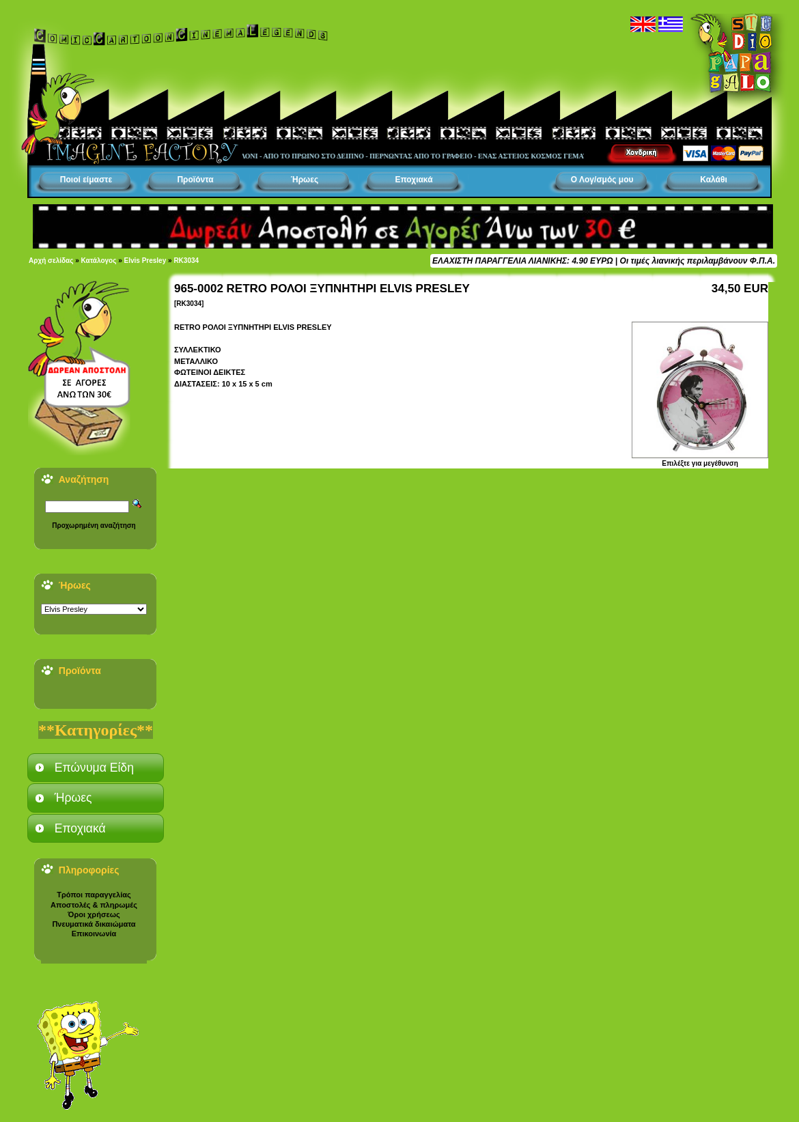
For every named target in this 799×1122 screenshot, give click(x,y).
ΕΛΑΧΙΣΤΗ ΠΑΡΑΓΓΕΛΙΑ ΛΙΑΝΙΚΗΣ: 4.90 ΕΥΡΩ (522, 261)
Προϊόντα (195, 179)
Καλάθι (713, 179)
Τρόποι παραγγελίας (93, 894)
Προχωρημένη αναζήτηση (93, 525)
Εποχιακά (413, 179)
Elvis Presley (145, 260)
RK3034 (186, 260)
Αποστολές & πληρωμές (94, 905)
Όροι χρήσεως (94, 914)
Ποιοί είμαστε (86, 179)
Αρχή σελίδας (51, 260)
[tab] (95, 767)
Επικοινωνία (94, 933)
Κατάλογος (99, 260)
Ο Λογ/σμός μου (602, 179)
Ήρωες (304, 179)
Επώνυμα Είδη (94, 767)
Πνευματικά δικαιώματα (93, 924)
